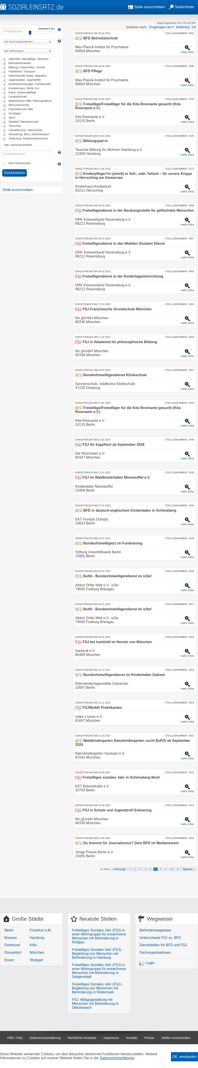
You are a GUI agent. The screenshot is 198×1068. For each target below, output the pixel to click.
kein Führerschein (20, 163)
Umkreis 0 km (46, 28)
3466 (191, 271)
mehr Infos (187, 52)
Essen (9, 960)
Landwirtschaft (18, 96)
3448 (191, 439)
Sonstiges (15, 113)
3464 (191, 337)
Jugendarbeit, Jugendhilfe (25, 79)
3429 (191, 538)
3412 (191, 805)
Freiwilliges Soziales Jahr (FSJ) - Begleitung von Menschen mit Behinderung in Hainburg (97, 953)
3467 (191, 238)
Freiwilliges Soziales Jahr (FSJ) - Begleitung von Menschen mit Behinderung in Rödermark (97, 988)
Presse (149, 1038)
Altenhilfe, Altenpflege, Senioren (28, 59)
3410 (191, 838)
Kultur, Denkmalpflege (22, 92)
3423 (191, 702)
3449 (191, 403)
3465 (191, 304)
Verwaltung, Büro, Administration (29, 134)
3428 (191, 571)
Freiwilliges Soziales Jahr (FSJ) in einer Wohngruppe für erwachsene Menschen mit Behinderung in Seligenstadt (99, 971)
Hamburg (37, 938)
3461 (191, 370)
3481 (191, 33)
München (37, 952)
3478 (191, 136)
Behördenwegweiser (155, 930)
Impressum (111, 1038)
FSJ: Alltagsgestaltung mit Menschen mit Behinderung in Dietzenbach (95, 1003)
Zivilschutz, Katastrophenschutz (28, 138)
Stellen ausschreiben (176, 1038)
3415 (191, 772)
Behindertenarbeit (20, 63)
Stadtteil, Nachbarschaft (23, 121)
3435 (191, 472)
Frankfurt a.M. (41, 930)
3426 (191, 637)
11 (177, 869)
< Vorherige (119, 869)
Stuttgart (36, 960)
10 (171, 869)
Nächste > (188, 869)
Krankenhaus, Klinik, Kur (24, 88)
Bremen (10, 938)
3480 (191, 66)
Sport (12, 117)
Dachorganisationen (155, 952)
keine (14, 144)
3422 (191, 735)
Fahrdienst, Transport (22, 71)
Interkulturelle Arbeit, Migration (28, 75)
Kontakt (131, 1038)
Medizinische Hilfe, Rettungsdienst (30, 100)
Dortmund (12, 945)
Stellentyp (183, 27)
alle (6, 144)
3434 (191, 505)
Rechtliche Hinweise (82, 1038)
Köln (33, 945)
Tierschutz (15, 126)
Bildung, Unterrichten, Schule (27, 67)
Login (150, 963)
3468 (191, 205)
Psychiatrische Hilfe (21, 109)
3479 (191, 99)
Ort (194, 27)
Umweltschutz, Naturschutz (26, 130)
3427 (191, 604)
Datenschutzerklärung (45, 1038)
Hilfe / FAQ (15, 1038)
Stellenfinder (181, 7)
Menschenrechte (19, 105)
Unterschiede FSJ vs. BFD (160, 938)
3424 (191, 669)
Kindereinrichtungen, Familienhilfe (30, 84)
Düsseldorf (12, 952)
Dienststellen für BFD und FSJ (163, 945)
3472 (191, 168)
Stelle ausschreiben (146, 7)
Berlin (8, 930)
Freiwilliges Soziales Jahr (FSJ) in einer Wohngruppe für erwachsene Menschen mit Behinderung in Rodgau (99, 936)
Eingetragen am (160, 27)
